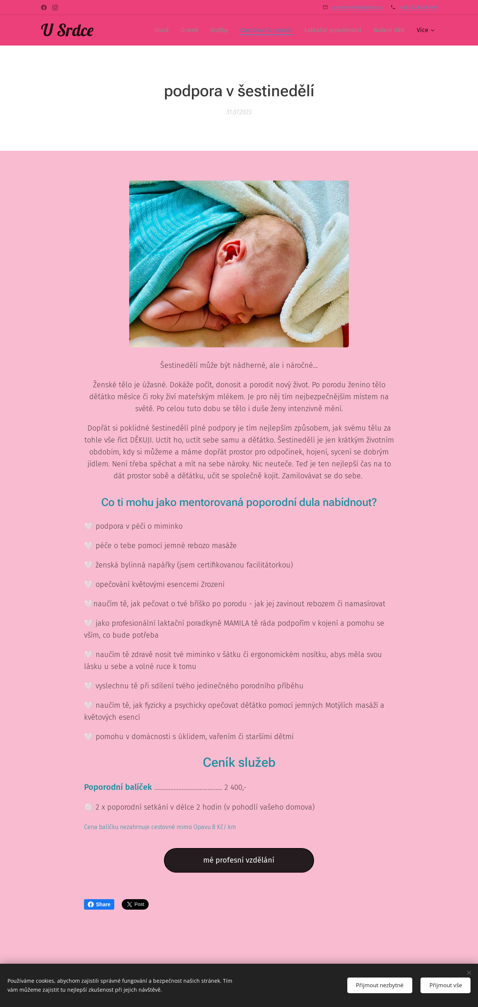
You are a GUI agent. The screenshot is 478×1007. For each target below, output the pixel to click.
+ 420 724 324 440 (417, 7)
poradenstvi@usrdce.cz (357, 7)
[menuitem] (164, 30)
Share (99, 904)
